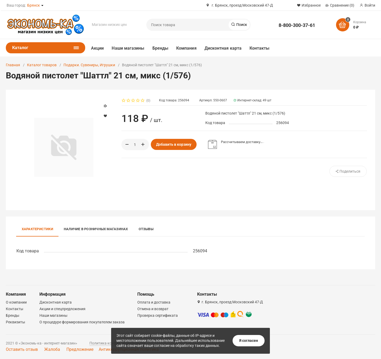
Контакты (260, 48)
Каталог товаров (42, 65)
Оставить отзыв (22, 349)
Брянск (33, 5)
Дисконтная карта (223, 48)
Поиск (241, 24)
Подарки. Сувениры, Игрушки (89, 65)
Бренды (160, 48)
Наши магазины (128, 48)
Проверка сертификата (157, 315)
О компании (16, 302)
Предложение (79, 349)
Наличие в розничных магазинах (96, 229)
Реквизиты (15, 322)
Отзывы (146, 229)
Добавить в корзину (173, 144)
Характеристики (37, 229)
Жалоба (52, 349)
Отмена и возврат (153, 309)
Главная (13, 65)
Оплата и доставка (153, 302)
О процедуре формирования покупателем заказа (82, 322)
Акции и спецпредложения (62, 309)
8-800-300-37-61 (297, 25)
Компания (186, 48)
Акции (97, 48)
